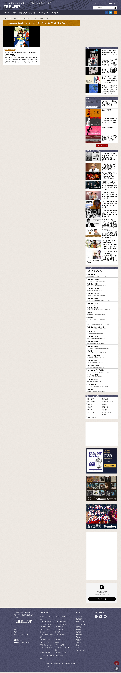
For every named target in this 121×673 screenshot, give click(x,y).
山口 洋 (104, 411)
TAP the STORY (102, 305)
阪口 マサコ (91, 403)
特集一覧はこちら (101, 147)
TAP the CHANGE (102, 281)
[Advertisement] (17, 82)
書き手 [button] (54, 14)
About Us (98, 4)
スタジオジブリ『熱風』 (102, 372)
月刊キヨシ (102, 314)
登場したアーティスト (27, 14)
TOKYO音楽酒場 (102, 367)
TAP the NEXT (102, 276)
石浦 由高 (105, 400)
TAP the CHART (102, 338)
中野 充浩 (105, 408)
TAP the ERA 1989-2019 (102, 329)
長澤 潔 (89, 408)
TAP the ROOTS (102, 295)
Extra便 (102, 319)
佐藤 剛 (89, 406)
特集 (14, 14)
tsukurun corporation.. (66, 668)
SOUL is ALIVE (102, 377)
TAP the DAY (102, 334)
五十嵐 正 (90, 400)
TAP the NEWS (102, 310)
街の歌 (102, 353)
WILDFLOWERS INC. (54, 665)
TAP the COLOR (102, 290)
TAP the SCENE (102, 286)
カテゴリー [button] (43, 14)
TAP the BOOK (102, 348)
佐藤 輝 (104, 406)
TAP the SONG (102, 300)
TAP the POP (91, 419)
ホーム (6, 14)
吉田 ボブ (90, 414)
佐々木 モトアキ (107, 403)
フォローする (102, 600)
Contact (114, 4)
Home (5, 19)
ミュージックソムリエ (102, 386)
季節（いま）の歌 (102, 358)
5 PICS (102, 324)
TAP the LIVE (102, 362)
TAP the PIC (102, 391)
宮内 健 (89, 411)
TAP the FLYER (102, 343)
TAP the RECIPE (102, 381)
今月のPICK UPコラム (94, 272)
